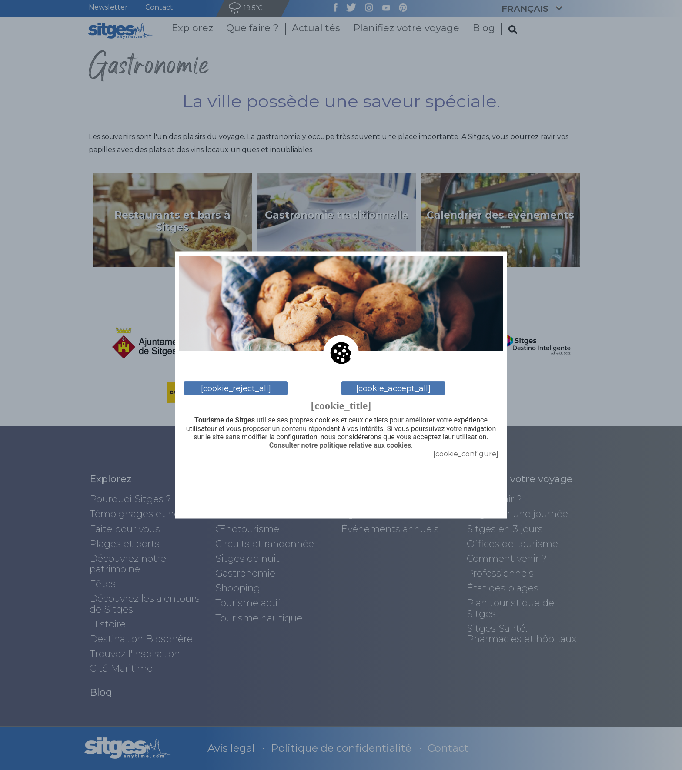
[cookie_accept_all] (393, 388)
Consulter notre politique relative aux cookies (340, 445)
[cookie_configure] (465, 454)
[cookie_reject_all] (236, 388)
